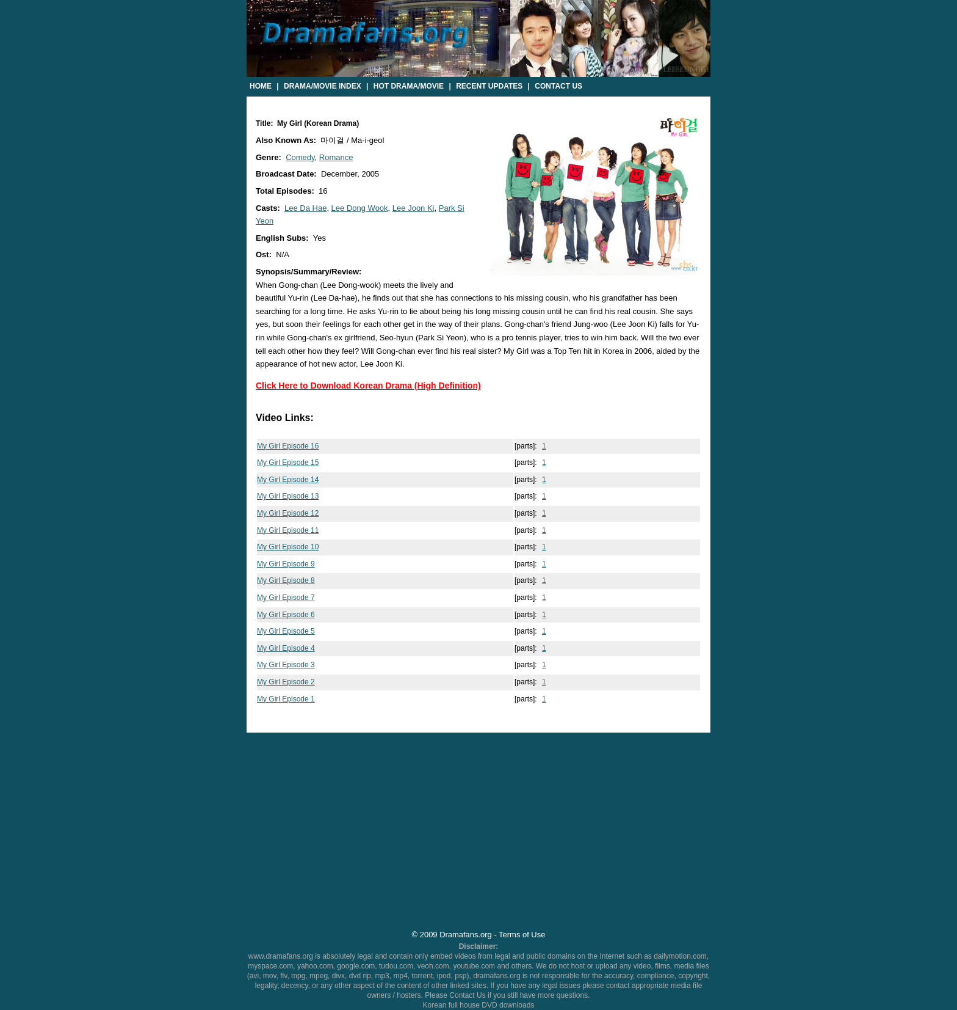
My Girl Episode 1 (286, 699)
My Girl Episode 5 (286, 631)
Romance (336, 157)
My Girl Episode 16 (288, 446)
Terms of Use (522, 934)
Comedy (300, 157)
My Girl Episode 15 (288, 462)
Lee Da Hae (305, 208)
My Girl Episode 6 (286, 614)
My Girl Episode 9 (286, 564)
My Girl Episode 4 (286, 648)
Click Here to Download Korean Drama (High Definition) (368, 385)
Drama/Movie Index (322, 86)
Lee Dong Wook (359, 208)
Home (261, 86)
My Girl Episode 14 (288, 479)
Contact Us (558, 86)
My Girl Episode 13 (288, 496)
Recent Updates (489, 86)
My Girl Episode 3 (286, 665)
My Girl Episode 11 (288, 530)
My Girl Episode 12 (288, 513)
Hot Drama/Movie (409, 86)
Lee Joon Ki (413, 208)
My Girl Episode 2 (286, 682)
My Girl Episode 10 (288, 547)
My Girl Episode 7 (286, 597)
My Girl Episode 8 (286, 580)
